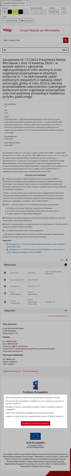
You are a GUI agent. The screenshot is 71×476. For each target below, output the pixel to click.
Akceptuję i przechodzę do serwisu (35, 423)
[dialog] (35, 238)
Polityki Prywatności (55, 416)
